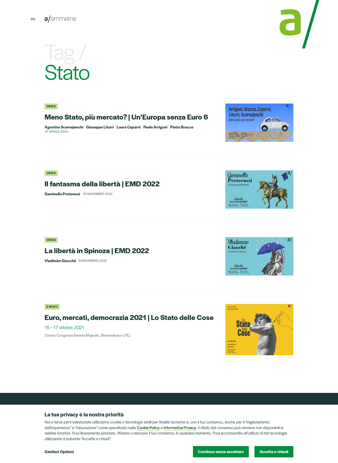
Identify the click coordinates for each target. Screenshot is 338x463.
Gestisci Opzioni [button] (59, 451)
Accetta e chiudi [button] (273, 451)
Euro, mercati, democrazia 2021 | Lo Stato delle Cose (129, 317)
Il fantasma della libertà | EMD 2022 (102, 183)
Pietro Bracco (181, 127)
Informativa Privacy (180, 427)
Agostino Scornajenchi (64, 127)
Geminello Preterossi (62, 194)
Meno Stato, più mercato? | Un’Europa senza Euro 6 (126, 117)
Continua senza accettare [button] (221, 451)
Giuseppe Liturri (100, 127)
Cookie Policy (148, 427)
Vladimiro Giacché (60, 260)
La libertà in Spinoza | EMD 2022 (97, 250)
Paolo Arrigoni (155, 127)
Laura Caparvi (129, 127)
